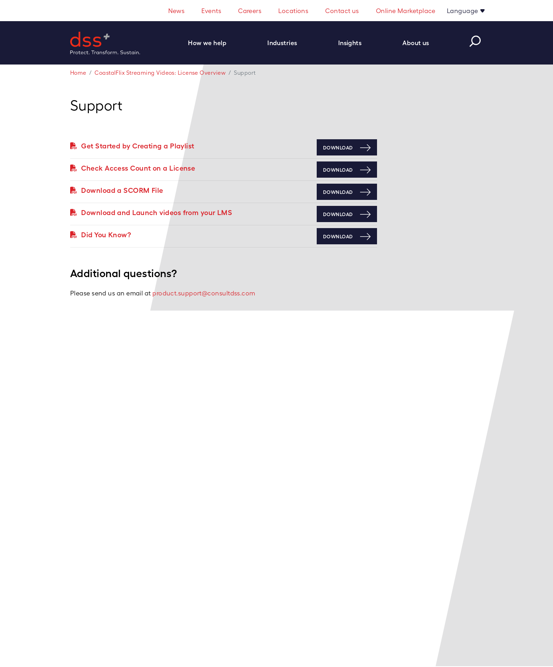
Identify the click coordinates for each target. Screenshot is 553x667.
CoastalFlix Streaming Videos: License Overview (160, 72)
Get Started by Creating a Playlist (132, 146)
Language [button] (463, 10)
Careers (249, 10)
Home (78, 72)
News (176, 10)
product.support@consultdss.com (203, 293)
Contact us (342, 10)
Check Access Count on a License (132, 168)
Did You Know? (100, 235)
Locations (293, 10)
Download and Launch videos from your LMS (151, 212)
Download (338, 148)
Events (211, 10)
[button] (211, 43)
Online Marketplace (406, 10)
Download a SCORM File (116, 190)
